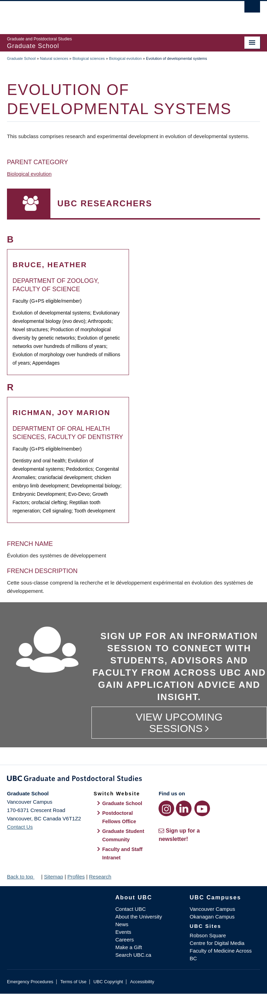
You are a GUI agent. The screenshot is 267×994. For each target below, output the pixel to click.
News (122, 924)
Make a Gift (128, 947)
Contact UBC (130, 909)
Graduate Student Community (123, 835)
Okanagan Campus (212, 917)
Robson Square (208, 935)
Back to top (23, 877)
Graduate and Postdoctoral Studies (133, 780)
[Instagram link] (166, 808)
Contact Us (20, 827)
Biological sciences (88, 58)
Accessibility (142, 981)
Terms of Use (73, 981)
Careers (124, 940)
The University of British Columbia (114, 14)
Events (123, 932)
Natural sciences (54, 58)
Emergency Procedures (30, 981)
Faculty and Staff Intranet (122, 853)
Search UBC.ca (133, 955)
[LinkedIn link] (184, 808)
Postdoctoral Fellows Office (119, 817)
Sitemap (53, 877)
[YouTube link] (202, 808)
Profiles (76, 877)
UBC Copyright (108, 981)
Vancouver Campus (212, 909)
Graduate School (21, 58)
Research (100, 877)
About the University (138, 917)
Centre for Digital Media (217, 943)
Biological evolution (125, 58)
